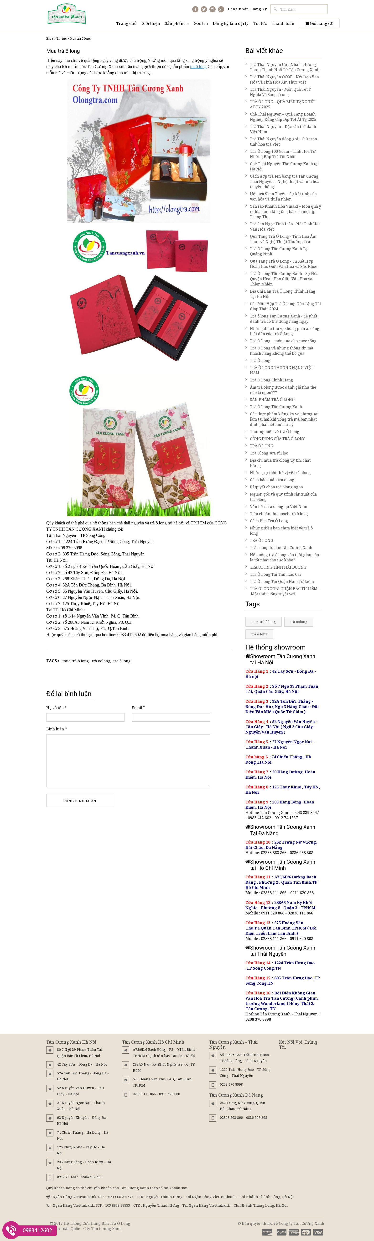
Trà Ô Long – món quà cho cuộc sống (281, 340)
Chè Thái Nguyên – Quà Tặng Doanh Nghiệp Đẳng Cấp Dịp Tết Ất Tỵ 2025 (280, 116)
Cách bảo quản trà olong (269, 479)
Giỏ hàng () (319, 23)
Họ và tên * (56, 707)
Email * (138, 707)
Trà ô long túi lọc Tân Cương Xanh (278, 547)
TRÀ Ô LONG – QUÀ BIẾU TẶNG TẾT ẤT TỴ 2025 (280, 104)
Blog (49, 38)
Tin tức (260, 23)
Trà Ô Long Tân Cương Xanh (273, 406)
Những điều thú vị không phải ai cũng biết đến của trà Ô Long (282, 331)
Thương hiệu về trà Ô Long (272, 431)
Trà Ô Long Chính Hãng (269, 380)
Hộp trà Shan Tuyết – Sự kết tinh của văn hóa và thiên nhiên (281, 196)
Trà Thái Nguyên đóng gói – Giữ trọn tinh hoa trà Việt (281, 141)
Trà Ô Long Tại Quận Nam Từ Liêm (279, 581)
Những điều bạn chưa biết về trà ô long (279, 530)
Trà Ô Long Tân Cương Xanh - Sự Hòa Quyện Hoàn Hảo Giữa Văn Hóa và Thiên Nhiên (281, 279)
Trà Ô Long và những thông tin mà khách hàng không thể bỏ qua (279, 350)
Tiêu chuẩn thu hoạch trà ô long (276, 513)
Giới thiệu (150, 23)
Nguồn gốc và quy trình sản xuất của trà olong (281, 496)
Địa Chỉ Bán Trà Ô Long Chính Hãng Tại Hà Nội (280, 294)
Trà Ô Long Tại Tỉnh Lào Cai (273, 574)
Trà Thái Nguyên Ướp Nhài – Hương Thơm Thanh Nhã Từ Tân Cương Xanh (282, 67)
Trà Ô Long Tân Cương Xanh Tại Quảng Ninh (277, 251)
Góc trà (201, 23)
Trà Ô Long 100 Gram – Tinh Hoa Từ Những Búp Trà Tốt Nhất (280, 154)
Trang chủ (126, 23)
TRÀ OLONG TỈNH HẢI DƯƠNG (275, 567)
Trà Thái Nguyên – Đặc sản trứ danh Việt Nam (280, 129)
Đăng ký (259, 8)
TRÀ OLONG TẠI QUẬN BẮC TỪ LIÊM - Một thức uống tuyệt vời (282, 591)
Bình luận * (56, 729)
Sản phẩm (177, 23)
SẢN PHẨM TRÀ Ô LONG (270, 399)
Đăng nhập (238, 8)
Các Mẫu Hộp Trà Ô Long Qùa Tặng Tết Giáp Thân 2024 (283, 306)
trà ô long (198, 66)
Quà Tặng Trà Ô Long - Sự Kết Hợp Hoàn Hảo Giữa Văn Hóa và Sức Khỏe (281, 264)
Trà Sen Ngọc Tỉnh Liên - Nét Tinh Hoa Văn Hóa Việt (283, 226)
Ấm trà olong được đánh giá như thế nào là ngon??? (280, 390)
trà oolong (101, 660)
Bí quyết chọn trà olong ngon (274, 487)
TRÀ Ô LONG (259, 446)
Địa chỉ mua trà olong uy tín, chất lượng (278, 463)
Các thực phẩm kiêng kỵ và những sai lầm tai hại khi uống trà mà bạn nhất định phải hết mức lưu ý (281, 419)
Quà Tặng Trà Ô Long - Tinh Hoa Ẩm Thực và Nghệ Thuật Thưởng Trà (280, 239)
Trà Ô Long (257, 360)
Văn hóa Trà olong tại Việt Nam (276, 506)
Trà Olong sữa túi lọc (266, 453)
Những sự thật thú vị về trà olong (278, 472)
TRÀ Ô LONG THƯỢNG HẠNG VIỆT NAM (279, 370)
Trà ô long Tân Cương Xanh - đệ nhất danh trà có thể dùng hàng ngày (281, 318)
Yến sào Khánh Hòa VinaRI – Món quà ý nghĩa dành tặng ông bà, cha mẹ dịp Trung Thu (283, 211)
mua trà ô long (75, 660)
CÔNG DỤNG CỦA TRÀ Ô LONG (275, 438)
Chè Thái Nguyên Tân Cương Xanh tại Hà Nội (282, 166)
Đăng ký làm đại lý (231, 23)
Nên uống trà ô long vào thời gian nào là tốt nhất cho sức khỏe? (282, 557)
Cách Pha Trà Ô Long (266, 520)
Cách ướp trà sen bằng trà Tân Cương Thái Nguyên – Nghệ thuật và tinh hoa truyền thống (282, 181)
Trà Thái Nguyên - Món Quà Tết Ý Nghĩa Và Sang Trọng (278, 92)
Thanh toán (283, 23)
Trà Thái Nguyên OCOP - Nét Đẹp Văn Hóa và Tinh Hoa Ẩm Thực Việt (282, 79)
